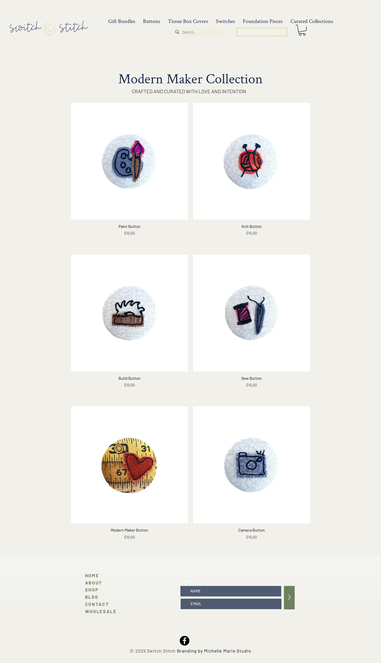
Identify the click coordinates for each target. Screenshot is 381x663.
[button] (302, 30)
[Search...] (198, 32)
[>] (289, 597)
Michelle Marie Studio (227, 651)
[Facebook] (184, 641)
